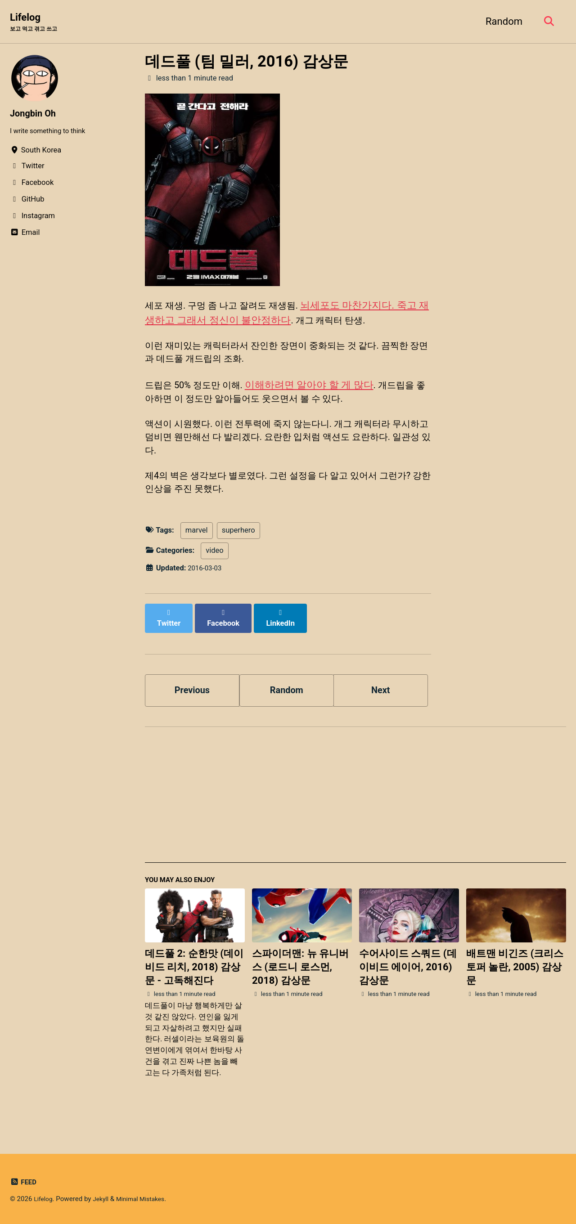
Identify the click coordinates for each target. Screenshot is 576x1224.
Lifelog (37, 23)
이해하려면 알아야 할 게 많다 (319, 392)
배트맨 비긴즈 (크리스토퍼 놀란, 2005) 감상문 (515, 983)
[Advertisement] (355, 813)
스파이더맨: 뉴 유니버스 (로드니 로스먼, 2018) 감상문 (300, 983)
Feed (24, 1182)
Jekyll (103, 1199)
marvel (196, 550)
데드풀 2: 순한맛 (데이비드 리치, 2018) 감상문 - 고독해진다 (194, 983)
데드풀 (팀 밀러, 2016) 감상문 (246, 62)
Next (380, 702)
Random (500, 21)
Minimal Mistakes (146, 1199)
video (214, 570)
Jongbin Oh (35, 114)
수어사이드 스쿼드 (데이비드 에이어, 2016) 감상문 (408, 983)
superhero (238, 550)
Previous (192, 702)
